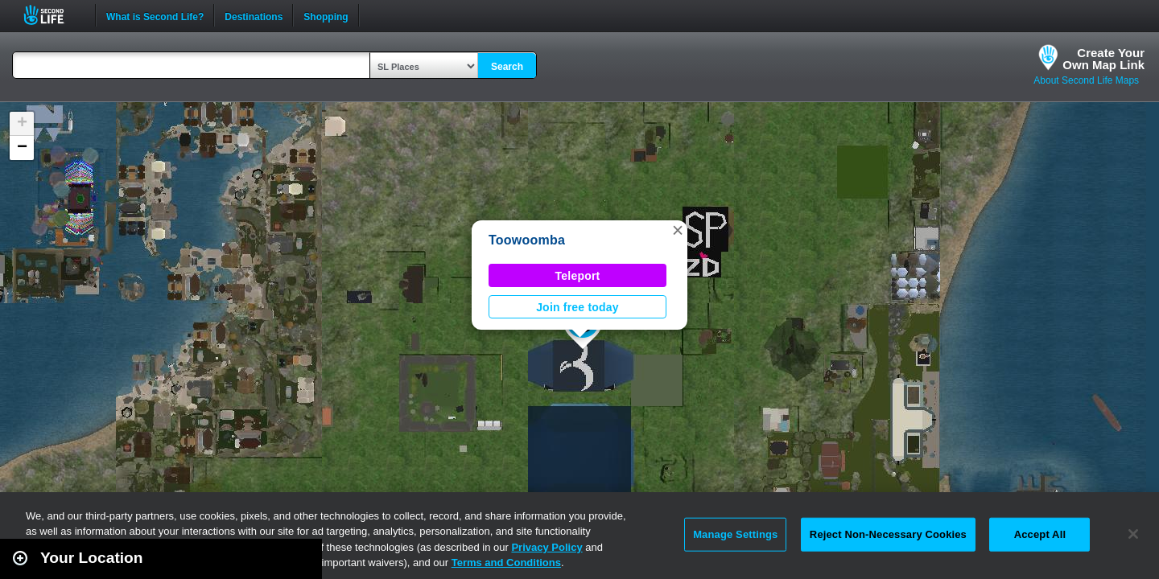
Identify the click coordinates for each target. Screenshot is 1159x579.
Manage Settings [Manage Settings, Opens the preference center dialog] (735, 534)
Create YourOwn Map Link (1103, 59)
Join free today (577, 307)
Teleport (577, 275)
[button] (677, 230)
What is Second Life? (155, 15)
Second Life (53, 15)
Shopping (325, 15)
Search (507, 66)
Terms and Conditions (506, 562)
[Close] (1133, 534)
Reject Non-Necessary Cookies (888, 534)
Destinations (254, 15)
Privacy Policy (546, 547)
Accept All (1040, 534)
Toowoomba (527, 240)
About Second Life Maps (1086, 80)
